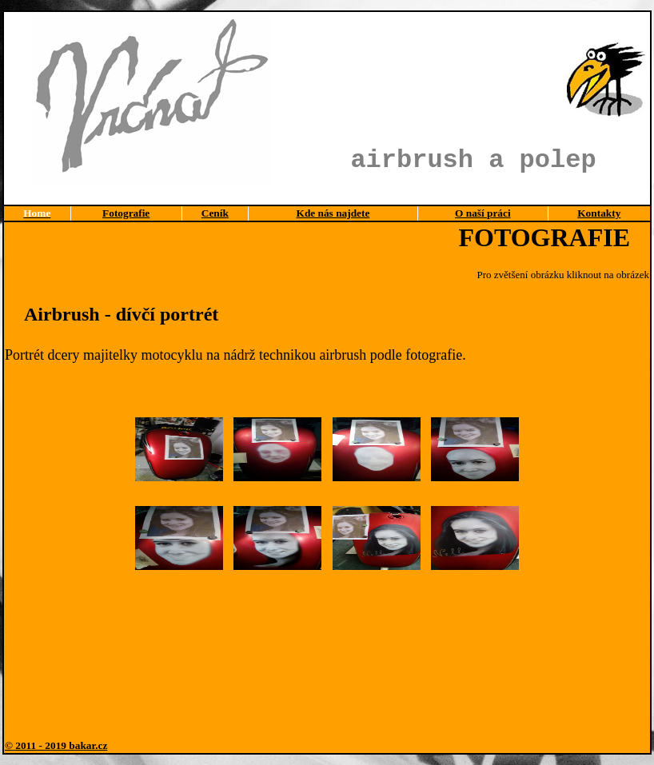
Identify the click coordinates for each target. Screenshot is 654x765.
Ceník (215, 213)
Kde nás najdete (333, 213)
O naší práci (483, 213)
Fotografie (126, 213)
